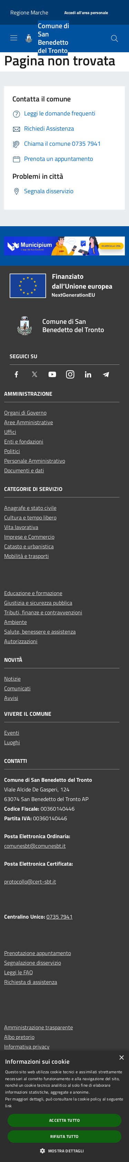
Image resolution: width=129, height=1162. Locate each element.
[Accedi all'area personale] (86, 13)
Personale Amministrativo (34, 461)
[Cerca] (114, 38)
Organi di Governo (25, 412)
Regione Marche (29, 12)
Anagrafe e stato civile (30, 508)
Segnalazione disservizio (32, 962)
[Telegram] (106, 375)
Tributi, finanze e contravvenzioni (43, 612)
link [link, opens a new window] (8, 1106)
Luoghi (12, 742)
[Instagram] (70, 375)
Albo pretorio (19, 1037)
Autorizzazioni (20, 641)
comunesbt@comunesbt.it (35, 846)
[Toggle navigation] (14, 38)
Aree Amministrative (28, 422)
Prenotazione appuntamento (37, 953)
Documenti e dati (24, 470)
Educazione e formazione (33, 593)
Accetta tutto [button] (64, 1120)
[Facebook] (16, 375)
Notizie (12, 679)
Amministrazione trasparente (38, 1027)
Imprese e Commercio (29, 537)
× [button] (121, 1058)
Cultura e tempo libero (30, 517)
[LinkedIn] (88, 375)
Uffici (10, 432)
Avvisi (11, 698)
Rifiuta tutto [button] (64, 1136)
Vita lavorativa (21, 527)
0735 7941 (59, 916)
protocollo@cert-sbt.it (30, 881)
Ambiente (15, 622)
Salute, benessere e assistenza (40, 631)
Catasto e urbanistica (29, 546)
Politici (12, 451)
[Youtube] (52, 375)
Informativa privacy (27, 1046)
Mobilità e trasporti (26, 556)
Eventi (11, 732)
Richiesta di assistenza (30, 982)
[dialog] (64, 1106)
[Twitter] (34, 375)
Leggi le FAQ (18, 972)
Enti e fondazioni (23, 441)
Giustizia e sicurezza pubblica (38, 603)
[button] (64, 1150)
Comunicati (17, 688)
